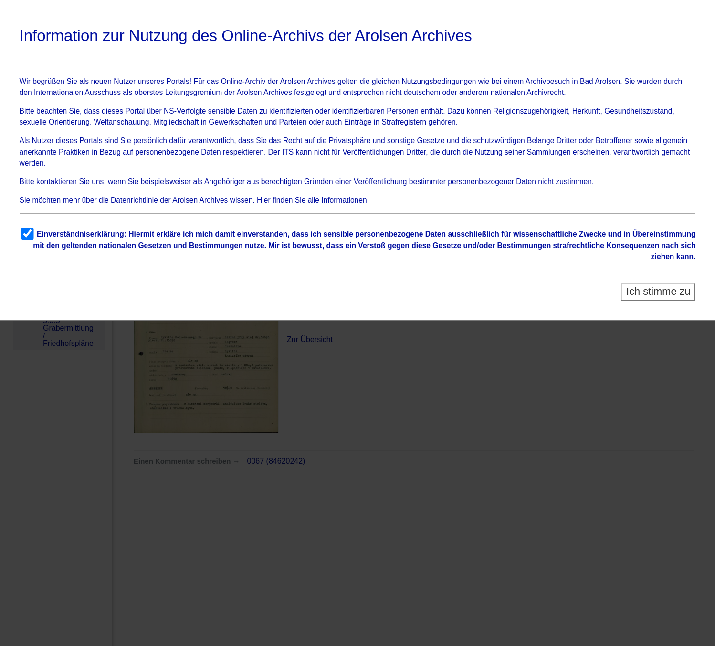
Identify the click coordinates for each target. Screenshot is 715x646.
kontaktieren (56, 181)
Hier (264, 200)
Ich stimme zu (658, 291)
